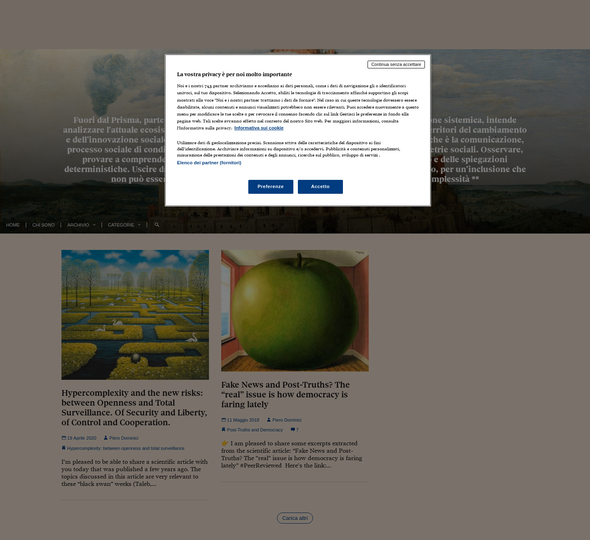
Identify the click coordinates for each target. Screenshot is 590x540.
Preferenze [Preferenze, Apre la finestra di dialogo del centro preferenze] (271, 186)
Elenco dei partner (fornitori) (209, 162)
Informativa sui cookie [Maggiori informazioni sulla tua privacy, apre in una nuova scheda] (259, 127)
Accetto (320, 186)
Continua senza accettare (396, 64)
